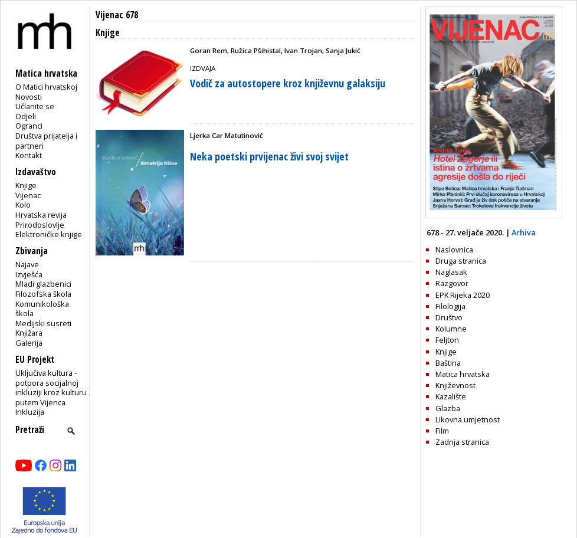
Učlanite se (34, 106)
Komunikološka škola (42, 308)
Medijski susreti (43, 323)
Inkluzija (29, 411)
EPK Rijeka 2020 (462, 295)
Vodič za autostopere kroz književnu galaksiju (287, 83)
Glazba (447, 408)
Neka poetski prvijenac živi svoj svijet (269, 156)
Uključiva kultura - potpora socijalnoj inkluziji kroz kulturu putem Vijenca (51, 388)
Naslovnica (454, 249)
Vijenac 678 (117, 15)
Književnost (455, 385)
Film (442, 430)
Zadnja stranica (462, 442)
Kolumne (451, 328)
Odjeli (25, 116)
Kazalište (450, 396)
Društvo (449, 317)
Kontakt (28, 155)
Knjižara (28, 332)
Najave (27, 264)
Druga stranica (460, 260)
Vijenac (28, 195)
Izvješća (28, 274)
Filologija (450, 306)
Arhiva (524, 232)
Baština (448, 362)
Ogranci (28, 125)
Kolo (23, 204)
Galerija (28, 342)
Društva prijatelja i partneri (46, 140)
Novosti (28, 96)
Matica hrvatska (462, 374)
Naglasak (451, 272)
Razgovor (451, 283)
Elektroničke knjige (48, 234)
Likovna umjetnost (467, 419)
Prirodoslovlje (39, 224)
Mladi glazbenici (43, 283)
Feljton (447, 339)
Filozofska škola (43, 293)
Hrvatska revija (41, 214)
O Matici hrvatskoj (46, 86)
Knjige (26, 185)
